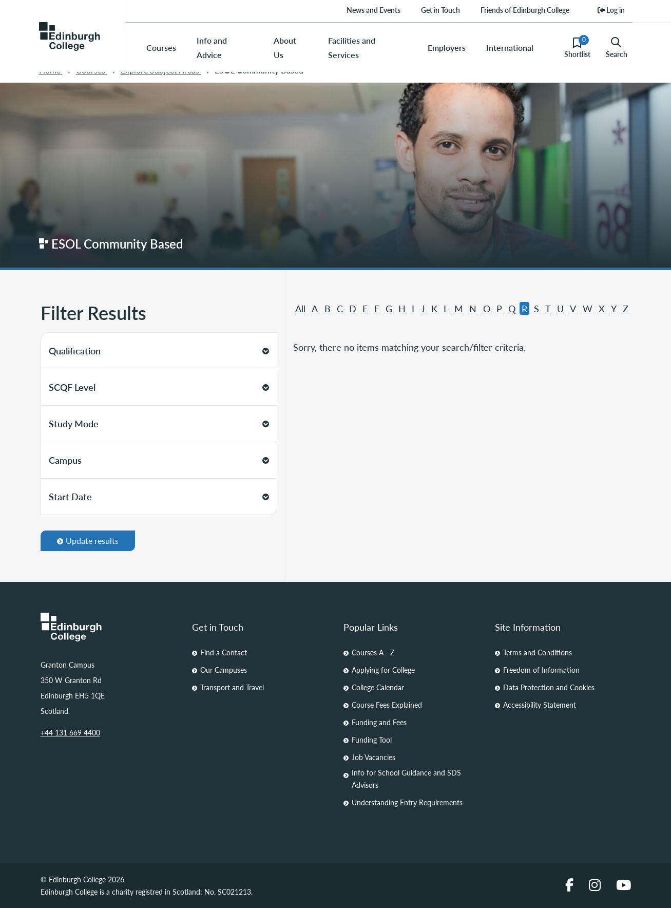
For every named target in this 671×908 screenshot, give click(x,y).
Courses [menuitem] (161, 47)
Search (616, 48)
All (300, 308)
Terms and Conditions (537, 652)
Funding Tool (372, 739)
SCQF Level (159, 387)
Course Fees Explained (387, 704)
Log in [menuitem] (611, 10)
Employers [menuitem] (447, 47)
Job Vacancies (373, 757)
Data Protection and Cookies (549, 687)
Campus (159, 459)
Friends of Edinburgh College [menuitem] (525, 10)
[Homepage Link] (109, 627)
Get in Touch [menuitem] (440, 10)
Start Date (159, 496)
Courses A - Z (373, 652)
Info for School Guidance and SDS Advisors (406, 778)
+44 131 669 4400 (70, 732)
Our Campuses (223, 670)
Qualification (159, 350)
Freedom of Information (541, 670)
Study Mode (159, 423)
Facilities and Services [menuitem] (351, 47)
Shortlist (577, 47)
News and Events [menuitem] (373, 10)
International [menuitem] (509, 47)
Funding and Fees (379, 722)
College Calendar (378, 687)
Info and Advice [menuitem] (212, 47)
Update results (88, 540)
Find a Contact (223, 652)
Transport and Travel (232, 687)
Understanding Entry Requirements (407, 802)
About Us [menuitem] (285, 47)
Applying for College (383, 670)
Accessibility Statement (539, 704)
